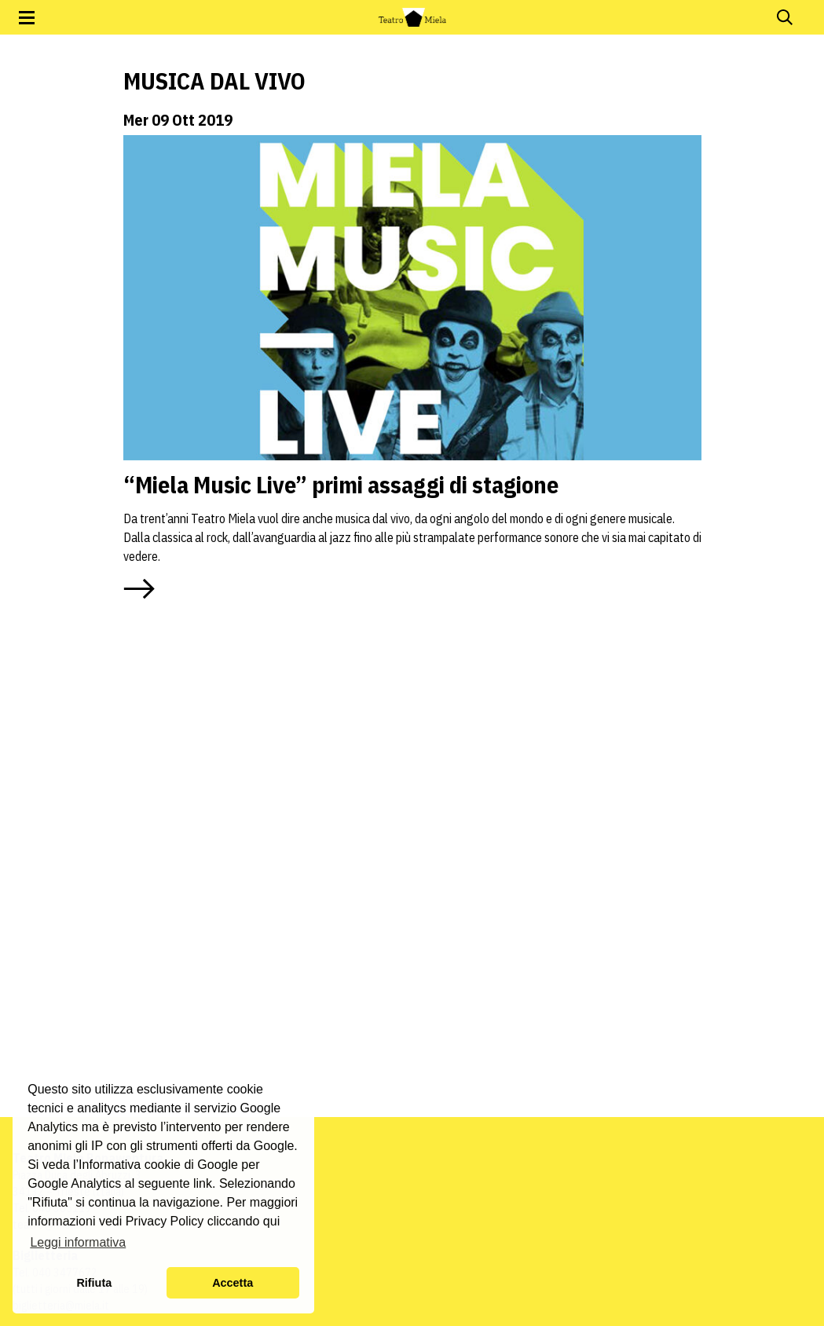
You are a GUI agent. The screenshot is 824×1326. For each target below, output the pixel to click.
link (202, 1183)
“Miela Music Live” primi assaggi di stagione (340, 484)
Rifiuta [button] (94, 1283)
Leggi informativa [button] (78, 1242)
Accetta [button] (232, 1283)
